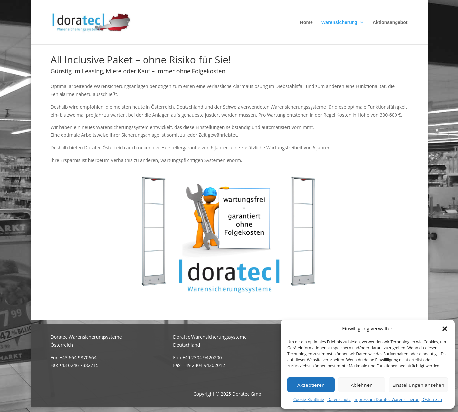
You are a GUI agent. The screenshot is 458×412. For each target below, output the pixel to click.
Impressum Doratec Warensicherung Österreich (398, 399)
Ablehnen (362, 385)
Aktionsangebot (390, 22)
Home (306, 22)
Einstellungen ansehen (418, 385)
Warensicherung (339, 22)
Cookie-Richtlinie (308, 399)
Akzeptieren (311, 385)
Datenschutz (339, 399)
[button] (444, 328)
